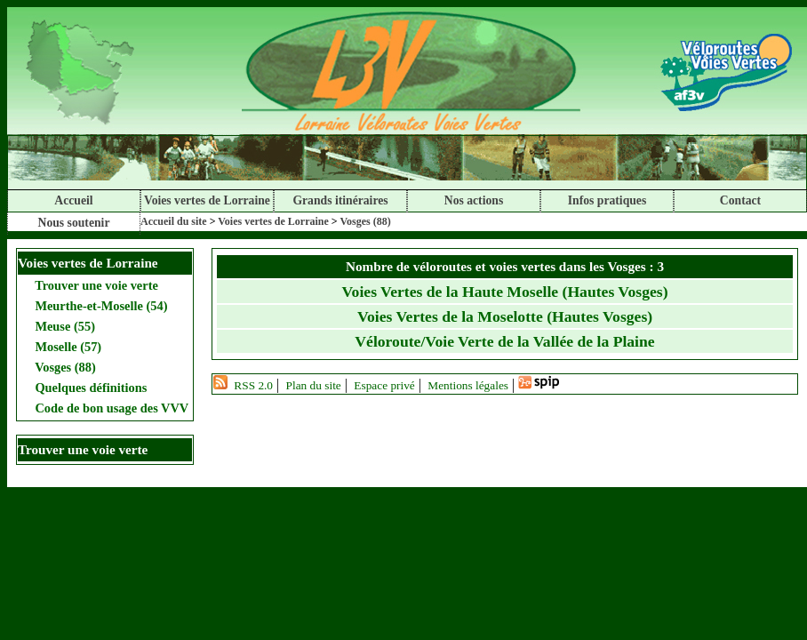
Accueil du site (173, 221)
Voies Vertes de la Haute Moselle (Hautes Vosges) (505, 291)
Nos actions (473, 200)
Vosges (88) (365, 221)
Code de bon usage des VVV (110, 408)
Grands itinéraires (340, 200)
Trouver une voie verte (95, 285)
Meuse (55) (63, 326)
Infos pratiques (607, 200)
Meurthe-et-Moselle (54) (100, 306)
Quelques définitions (90, 387)
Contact (740, 200)
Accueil (73, 200)
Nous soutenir (74, 222)
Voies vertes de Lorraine (207, 200)
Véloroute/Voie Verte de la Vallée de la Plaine (504, 341)
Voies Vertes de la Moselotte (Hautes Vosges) (504, 316)
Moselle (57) (66, 347)
